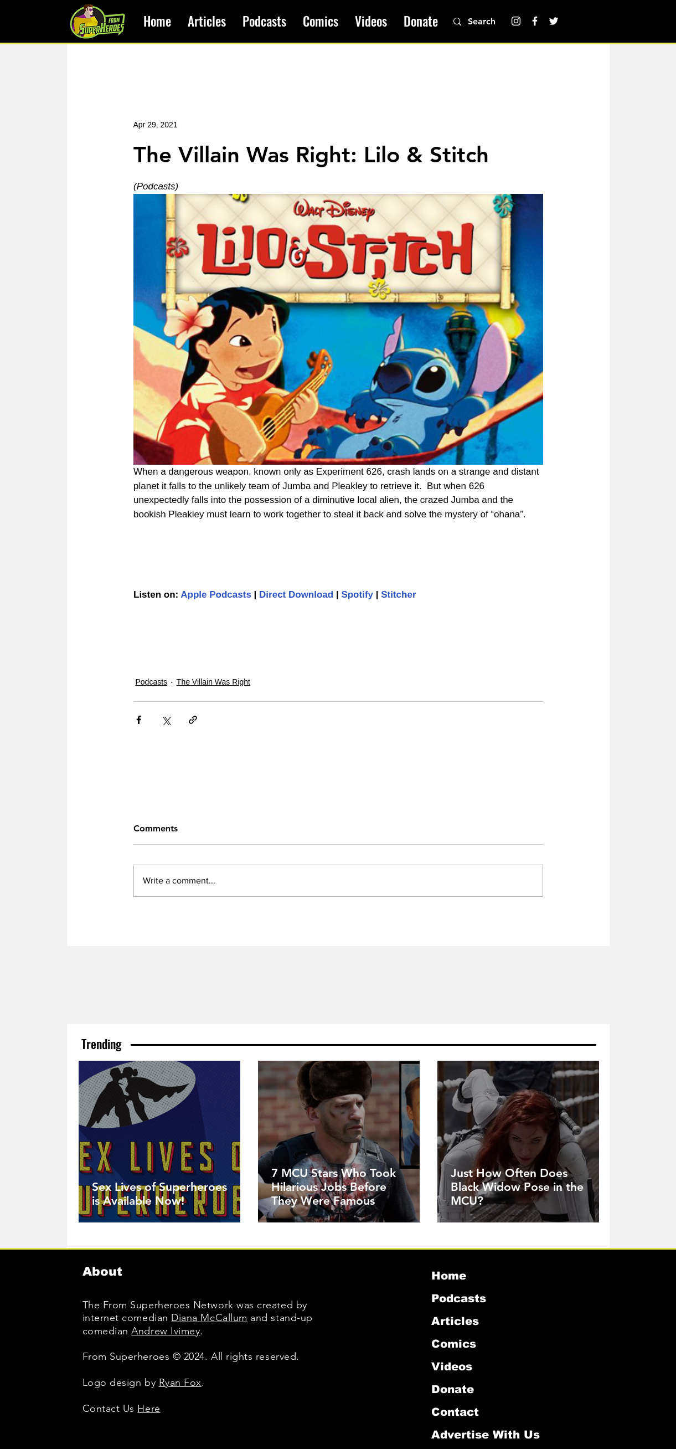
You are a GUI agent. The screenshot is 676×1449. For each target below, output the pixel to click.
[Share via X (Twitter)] (166, 720)
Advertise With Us (485, 1435)
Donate (452, 1389)
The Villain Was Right (213, 681)
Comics (453, 1344)
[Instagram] (516, 21)
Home (448, 1276)
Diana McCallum (209, 1318)
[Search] (488, 21)
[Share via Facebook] (138, 720)
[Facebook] (535, 21)
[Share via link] (193, 720)
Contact (455, 1412)
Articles (455, 1321)
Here (148, 1408)
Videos (451, 1366)
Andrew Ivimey (165, 1331)
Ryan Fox (180, 1382)
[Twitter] (554, 21)
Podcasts (152, 681)
